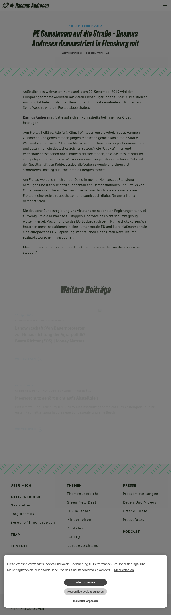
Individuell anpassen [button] (85, 601)
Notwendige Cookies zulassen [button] (85, 591)
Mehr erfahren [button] (124, 570)
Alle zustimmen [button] (85, 582)
